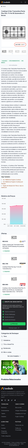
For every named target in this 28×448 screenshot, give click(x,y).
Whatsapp (14, 324)
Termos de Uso (19, 425)
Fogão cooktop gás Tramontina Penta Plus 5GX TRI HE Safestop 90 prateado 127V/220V (13, 246)
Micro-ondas (6, 352)
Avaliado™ (8, 442)
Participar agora (14, 328)
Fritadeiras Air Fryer (20, 413)
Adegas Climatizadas (21, 410)
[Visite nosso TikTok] (12, 400)
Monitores (4, 407)
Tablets (3, 413)
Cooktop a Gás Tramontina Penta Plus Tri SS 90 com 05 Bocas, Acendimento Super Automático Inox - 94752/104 (13, 289)
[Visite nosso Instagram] (5, 400)
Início (3, 6)
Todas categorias (6, 436)
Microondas (18, 407)
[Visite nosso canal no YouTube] (2, 400)
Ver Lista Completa (14, 356)
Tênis (4, 336)
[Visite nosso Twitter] (15, 400)
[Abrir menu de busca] (21, 2)
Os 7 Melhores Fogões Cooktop (12, 179)
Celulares (3, 416)
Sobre (2, 425)
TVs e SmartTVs (7, 344)
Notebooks (6, 348)
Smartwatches (5, 410)
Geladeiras (5, 340)
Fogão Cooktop (19, 416)
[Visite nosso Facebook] (8, 400)
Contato (3, 428)
